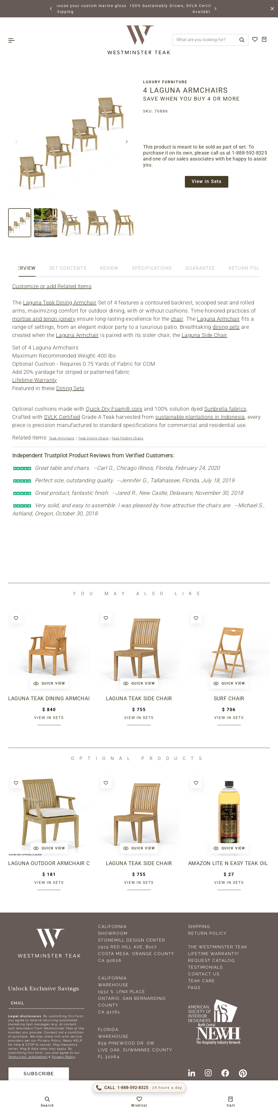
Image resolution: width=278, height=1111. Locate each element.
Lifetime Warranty (34, 380)
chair (177, 319)
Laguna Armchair (218, 319)
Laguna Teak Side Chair (139, 698)
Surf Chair (229, 698)
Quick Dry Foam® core (114, 409)
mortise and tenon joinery (43, 319)
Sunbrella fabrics (225, 409)
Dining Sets (70, 388)
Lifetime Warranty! (213, 953)
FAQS (194, 987)
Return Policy (207, 933)
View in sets (49, 717)
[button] (51, 9)
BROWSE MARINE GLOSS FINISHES (94, 6)
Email (17, 1002)
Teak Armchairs (62, 438)
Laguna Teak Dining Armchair (60, 302)
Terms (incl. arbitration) (28, 1057)
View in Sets (207, 182)
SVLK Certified (62, 417)
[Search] (241, 39)
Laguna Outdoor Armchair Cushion (49, 863)
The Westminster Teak (217, 947)
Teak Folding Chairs (128, 438)
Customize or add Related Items (51, 286)
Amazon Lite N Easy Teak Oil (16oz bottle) (229, 863)
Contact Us (204, 974)
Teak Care (201, 980)
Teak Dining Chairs (93, 438)
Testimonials (205, 967)
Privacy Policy (63, 1057)
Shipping (199, 926)
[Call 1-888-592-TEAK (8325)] (139, 1088)
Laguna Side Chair (204, 335)
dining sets (226, 327)
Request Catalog (211, 960)
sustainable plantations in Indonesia (200, 417)
